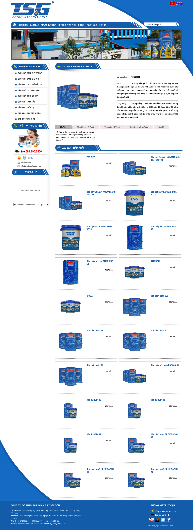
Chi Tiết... (109, 163)
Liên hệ (102, 25)
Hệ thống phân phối (67, 25)
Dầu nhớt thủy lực (26, 107)
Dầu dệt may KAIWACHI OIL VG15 (99, 228)
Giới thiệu (23, 25)
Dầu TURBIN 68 (94, 399)
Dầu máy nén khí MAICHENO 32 (164, 228)
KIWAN (90, 295)
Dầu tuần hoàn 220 (159, 295)
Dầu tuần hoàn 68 (95, 330)
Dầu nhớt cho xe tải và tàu (30, 84)
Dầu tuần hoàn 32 (95, 365)
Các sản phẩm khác (26, 119)
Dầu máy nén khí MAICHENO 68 (100, 262)
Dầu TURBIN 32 (94, 434)
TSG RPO (91, 157)
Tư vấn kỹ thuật (48, 25)
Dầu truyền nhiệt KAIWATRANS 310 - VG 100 (165, 158)
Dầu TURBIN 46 (158, 399)
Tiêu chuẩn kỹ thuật (85, 127)
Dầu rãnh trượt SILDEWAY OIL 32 (165, 470)
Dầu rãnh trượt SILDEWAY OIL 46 (100, 470)
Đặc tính (63, 127)
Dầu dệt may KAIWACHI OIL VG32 (164, 193)
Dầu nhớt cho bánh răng (29, 90)
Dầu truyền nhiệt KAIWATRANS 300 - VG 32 (101, 193)
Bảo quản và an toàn (139, 127)
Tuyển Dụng (92, 25)
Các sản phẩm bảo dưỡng (29, 113)
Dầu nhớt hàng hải (26, 101)
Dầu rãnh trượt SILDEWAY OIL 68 (165, 436)
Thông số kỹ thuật (112, 127)
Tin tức (81, 25)
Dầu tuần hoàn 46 (159, 330)
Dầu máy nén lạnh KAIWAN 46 (165, 365)
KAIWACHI (155, 261)
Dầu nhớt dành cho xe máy (30, 73)
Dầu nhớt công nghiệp (28, 96)
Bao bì (161, 127)
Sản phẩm (34, 25)
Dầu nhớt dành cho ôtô (28, 78)
